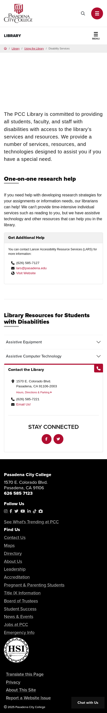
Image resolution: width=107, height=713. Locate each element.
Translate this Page (25, 674)
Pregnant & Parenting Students (34, 584)
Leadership (15, 569)
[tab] (53, 342)
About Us (13, 561)
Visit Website (26, 273)
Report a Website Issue (28, 697)
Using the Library (34, 48)
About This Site (21, 690)
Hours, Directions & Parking (33, 392)
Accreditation (17, 577)
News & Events (18, 616)
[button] (97, 13)
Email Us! (23, 404)
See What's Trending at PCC (31, 521)
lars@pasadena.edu (31, 268)
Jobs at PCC (16, 624)
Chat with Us (88, 702)
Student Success (20, 608)
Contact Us (15, 537)
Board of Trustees (21, 600)
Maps (9, 545)
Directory (13, 553)
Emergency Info (19, 632)
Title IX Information (22, 592)
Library (12, 36)
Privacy (13, 682)
